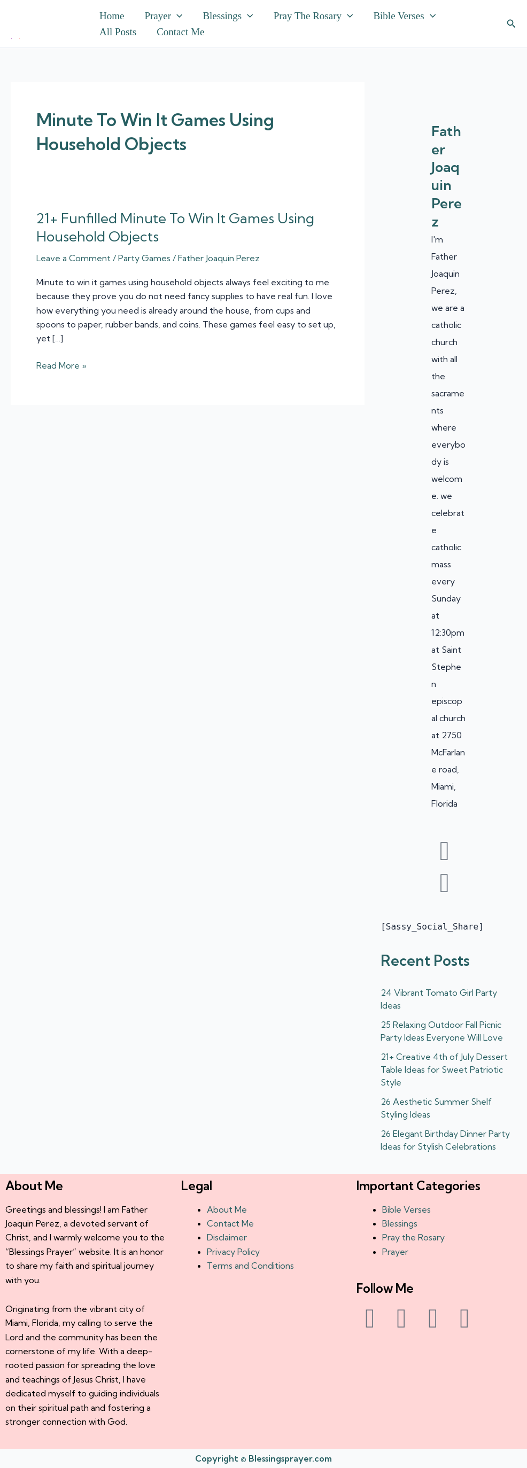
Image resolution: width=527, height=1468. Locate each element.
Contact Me (180, 31)
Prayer (163, 16)
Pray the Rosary (313, 16)
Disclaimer (227, 1237)
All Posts (117, 31)
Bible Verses (404, 16)
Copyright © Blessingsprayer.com (263, 1458)
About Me (227, 1209)
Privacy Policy (233, 1251)
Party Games (144, 258)
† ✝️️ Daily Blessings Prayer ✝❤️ (15, 38)
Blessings (228, 16)
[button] (176, 16)
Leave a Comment (73, 258)
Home (111, 15)
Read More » (61, 364)
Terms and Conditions (250, 1265)
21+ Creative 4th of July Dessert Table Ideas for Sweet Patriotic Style (444, 1069)
